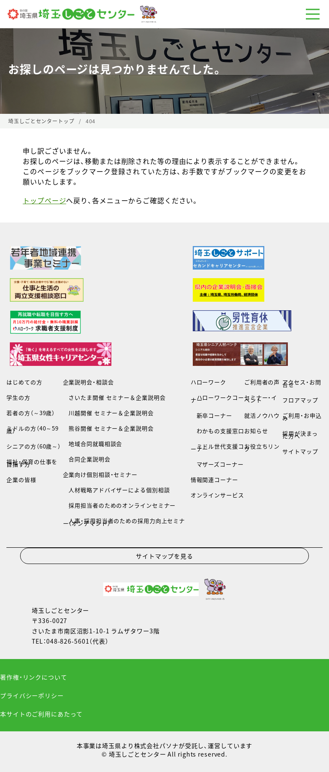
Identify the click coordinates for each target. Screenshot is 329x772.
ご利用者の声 (262, 382)
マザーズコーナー (217, 464)
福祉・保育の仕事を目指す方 (31, 462)
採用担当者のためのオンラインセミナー (119, 505)
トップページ (44, 200)
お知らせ (256, 431)
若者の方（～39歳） (30, 413)
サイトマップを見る (164, 556)
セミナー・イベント (260, 398)
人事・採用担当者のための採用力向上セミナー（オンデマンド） (124, 522)
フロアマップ (300, 400)
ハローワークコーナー (217, 398)
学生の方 (18, 397)
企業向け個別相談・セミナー (100, 474)
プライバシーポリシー (32, 695)
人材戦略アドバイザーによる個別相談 (116, 490)
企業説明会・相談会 (88, 382)
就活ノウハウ (262, 415)
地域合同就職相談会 (93, 443)
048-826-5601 (68, 641)
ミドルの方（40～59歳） (32, 429)
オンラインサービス (217, 495)
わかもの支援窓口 (217, 431)
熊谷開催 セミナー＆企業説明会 (108, 428)
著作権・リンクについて (33, 677)
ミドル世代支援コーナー (217, 447)
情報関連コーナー (214, 479)
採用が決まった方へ (299, 434)
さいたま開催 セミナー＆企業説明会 (114, 397)
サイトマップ (300, 451)
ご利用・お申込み (301, 416)
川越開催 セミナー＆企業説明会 (108, 413)
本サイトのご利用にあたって (41, 714)
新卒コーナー (211, 415)
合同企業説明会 (87, 459)
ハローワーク (208, 382)
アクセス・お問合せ (301, 383)
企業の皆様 (21, 479)
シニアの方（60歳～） (33, 446)
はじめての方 (24, 382)
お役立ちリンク (262, 447)
